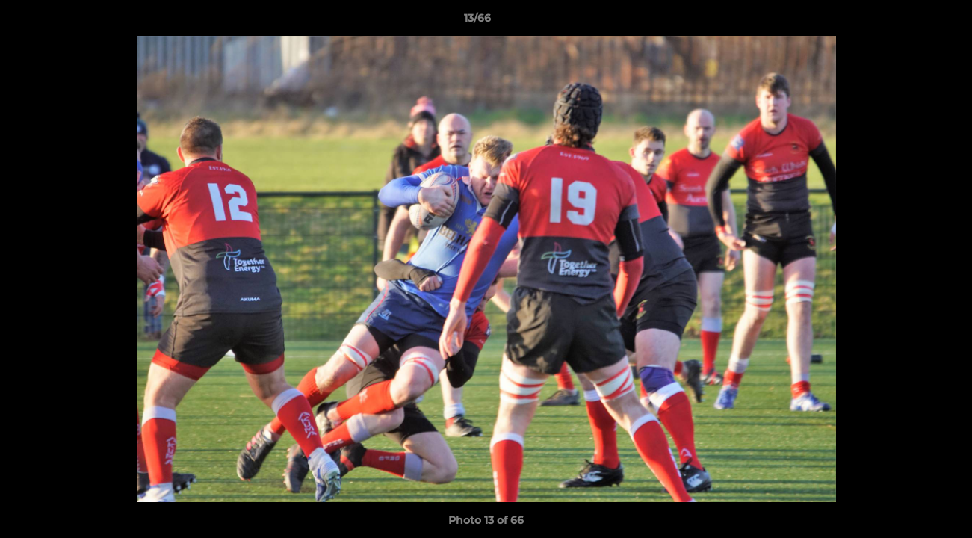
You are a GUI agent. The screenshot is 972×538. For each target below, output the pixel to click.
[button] (909, 21)
